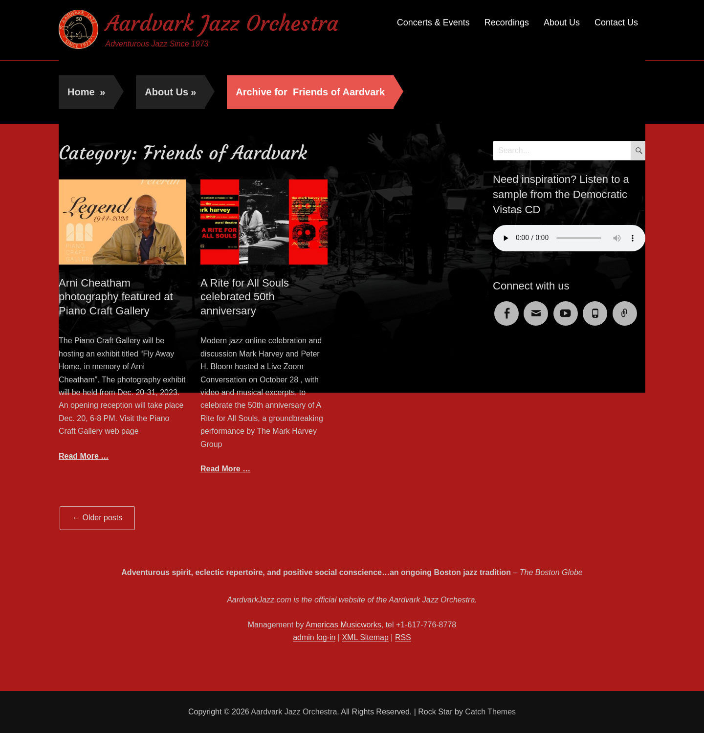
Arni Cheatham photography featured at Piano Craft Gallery (116, 297)
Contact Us (616, 22)
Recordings (506, 22)
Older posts (97, 517)
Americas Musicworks (343, 625)
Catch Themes (490, 712)
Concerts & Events (433, 22)
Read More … (84, 456)
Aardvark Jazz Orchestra (222, 23)
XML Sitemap (365, 637)
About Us (562, 22)
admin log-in (314, 637)
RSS (403, 637)
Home (86, 92)
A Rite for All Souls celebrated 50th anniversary (244, 297)
